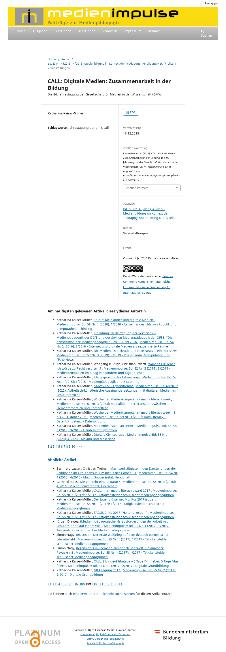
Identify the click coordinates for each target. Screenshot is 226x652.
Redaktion (109, 31)
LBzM (90, 638)
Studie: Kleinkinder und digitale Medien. (124, 320)
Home (21, 31)
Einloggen (211, 3)
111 (100, 584)
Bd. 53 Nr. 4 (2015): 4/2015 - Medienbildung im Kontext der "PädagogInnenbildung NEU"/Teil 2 (110, 63)
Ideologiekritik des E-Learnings (117, 377)
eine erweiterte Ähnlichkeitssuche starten (104, 594)
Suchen (206, 33)
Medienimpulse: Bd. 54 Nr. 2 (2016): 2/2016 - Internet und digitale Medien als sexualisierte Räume (115, 344)
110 (94, 584)
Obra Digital (101, 638)
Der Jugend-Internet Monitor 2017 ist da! (124, 499)
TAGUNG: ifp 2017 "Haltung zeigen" (121, 512)
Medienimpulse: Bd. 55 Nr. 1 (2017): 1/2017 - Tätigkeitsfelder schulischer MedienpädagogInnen (116, 492)
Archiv (65, 59)
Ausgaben (39, 31)
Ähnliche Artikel (62, 459)
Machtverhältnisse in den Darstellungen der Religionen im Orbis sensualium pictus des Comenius (116, 470)
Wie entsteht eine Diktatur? (100, 482)
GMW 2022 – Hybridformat (114, 386)
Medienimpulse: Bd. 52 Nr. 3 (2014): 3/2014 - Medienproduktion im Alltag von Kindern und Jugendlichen (113, 370)
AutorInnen (86, 31)
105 (63, 584)
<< (49, 584)
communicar (88, 634)
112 (106, 584)
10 (73, 446)
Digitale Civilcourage (109, 434)
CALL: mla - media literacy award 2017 (122, 490)
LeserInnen (63, 31)
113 (113, 584)
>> (80, 446)
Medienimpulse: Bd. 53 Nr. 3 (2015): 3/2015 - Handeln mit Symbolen (116, 428)
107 (76, 584)
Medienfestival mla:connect (115, 426)
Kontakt (154, 31)
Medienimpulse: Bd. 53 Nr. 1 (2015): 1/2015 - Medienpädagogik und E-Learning (116, 379)
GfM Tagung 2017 (107, 570)
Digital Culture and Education (113, 634)
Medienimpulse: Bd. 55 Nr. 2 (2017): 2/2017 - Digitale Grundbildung (118, 566)
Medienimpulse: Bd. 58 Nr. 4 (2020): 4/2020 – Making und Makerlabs (113, 436)
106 (69, 584)
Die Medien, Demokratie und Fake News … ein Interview (135, 351)
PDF (132, 112)
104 (57, 584)
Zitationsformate (137, 188)
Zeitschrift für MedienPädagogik (105, 643)
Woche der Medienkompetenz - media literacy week (132, 399)
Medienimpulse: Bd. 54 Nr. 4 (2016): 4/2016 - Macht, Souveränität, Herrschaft (117, 475)
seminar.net (117, 638)
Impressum (132, 31)
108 (82, 584)
